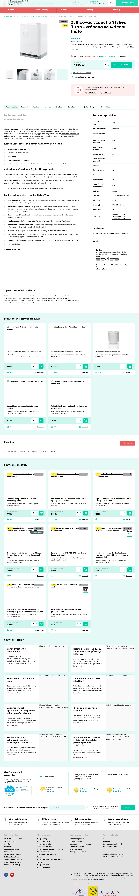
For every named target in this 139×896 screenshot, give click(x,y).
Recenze (48, 107)
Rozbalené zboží (44, 16)
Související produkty (86, 107)
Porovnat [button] (123, 56)
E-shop (11, 10)
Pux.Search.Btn (29, 3)
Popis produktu (12, 107)
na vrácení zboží (82, 73)
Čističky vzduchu (10, 841)
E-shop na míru (76, 883)
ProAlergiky (8, 16)
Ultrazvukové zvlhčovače (121, 219)
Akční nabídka (29, 16)
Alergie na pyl (42, 838)
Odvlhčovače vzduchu (12, 854)
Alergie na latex (43, 864)
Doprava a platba (77, 838)
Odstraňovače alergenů (13, 859)
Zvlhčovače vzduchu (120, 216)
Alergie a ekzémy (41, 10)
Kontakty (116, 10)
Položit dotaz (127, 443)
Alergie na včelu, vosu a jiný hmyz (49, 859)
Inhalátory (8, 844)
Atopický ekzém (43, 852)
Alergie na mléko (43, 841)
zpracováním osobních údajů (108, 806)
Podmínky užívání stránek (96, 879)
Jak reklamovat (76, 841)
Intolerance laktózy (44, 846)
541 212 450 (107, 93)
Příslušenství (59, 107)
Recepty (90, 10)
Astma (39, 862)
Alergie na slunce (43, 867)
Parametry (25, 107)
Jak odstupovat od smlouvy (80, 844)
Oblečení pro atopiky (12, 864)
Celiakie (40, 857)
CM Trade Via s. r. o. (91, 873)
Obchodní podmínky (77, 846)
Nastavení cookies (110, 846)
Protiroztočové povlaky (13, 838)
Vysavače (8, 846)
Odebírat (128, 808)
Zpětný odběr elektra (78, 852)
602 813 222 (80, 4)
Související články (104, 107)
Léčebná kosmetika (11, 849)
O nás (105, 838)
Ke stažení (37, 107)
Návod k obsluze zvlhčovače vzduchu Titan (111, 233)
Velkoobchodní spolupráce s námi (122, 875)
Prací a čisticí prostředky (13, 862)
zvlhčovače (54, 131)
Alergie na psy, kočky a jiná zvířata (50, 849)
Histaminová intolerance (46, 854)
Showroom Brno (76, 849)
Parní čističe (9, 852)
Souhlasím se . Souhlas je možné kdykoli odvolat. (104, 807)
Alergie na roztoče (44, 844)
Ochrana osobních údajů (112, 844)
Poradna (64, 10)
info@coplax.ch (102, 269)
